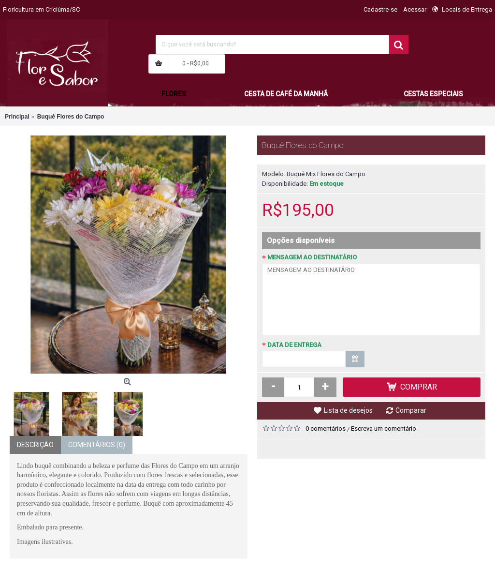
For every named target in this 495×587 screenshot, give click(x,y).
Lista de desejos (348, 410)
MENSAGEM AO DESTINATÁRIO (312, 257)
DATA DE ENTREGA (294, 344)
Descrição (35, 445)
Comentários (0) (96, 445)
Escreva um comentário (383, 428)
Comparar (410, 410)
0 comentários (326, 428)
